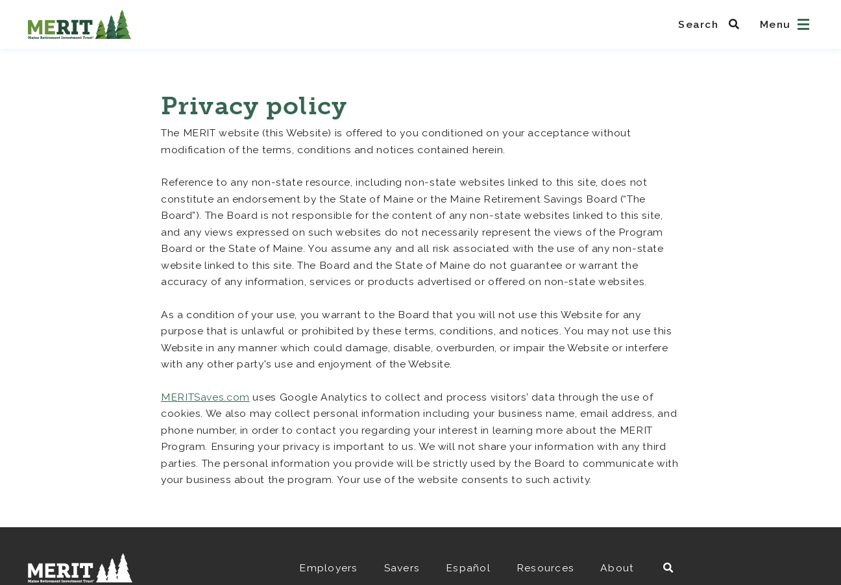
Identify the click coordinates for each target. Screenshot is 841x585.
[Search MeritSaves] (712, 24)
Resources (545, 568)
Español (468, 568)
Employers (328, 568)
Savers (402, 568)
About (617, 568)
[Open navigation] (803, 24)
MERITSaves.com (205, 397)
